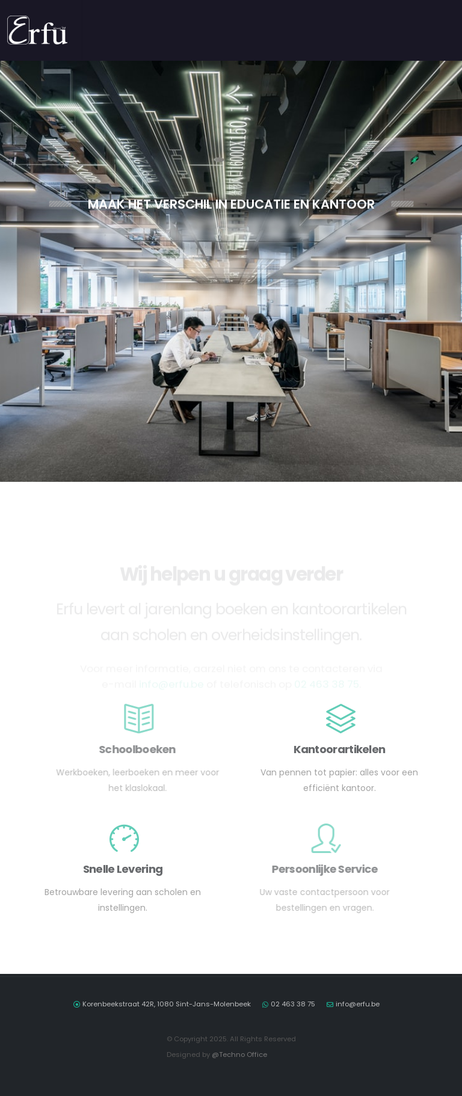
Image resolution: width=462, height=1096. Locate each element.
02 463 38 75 (293, 1004)
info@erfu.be (358, 1004)
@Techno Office (239, 1054)
